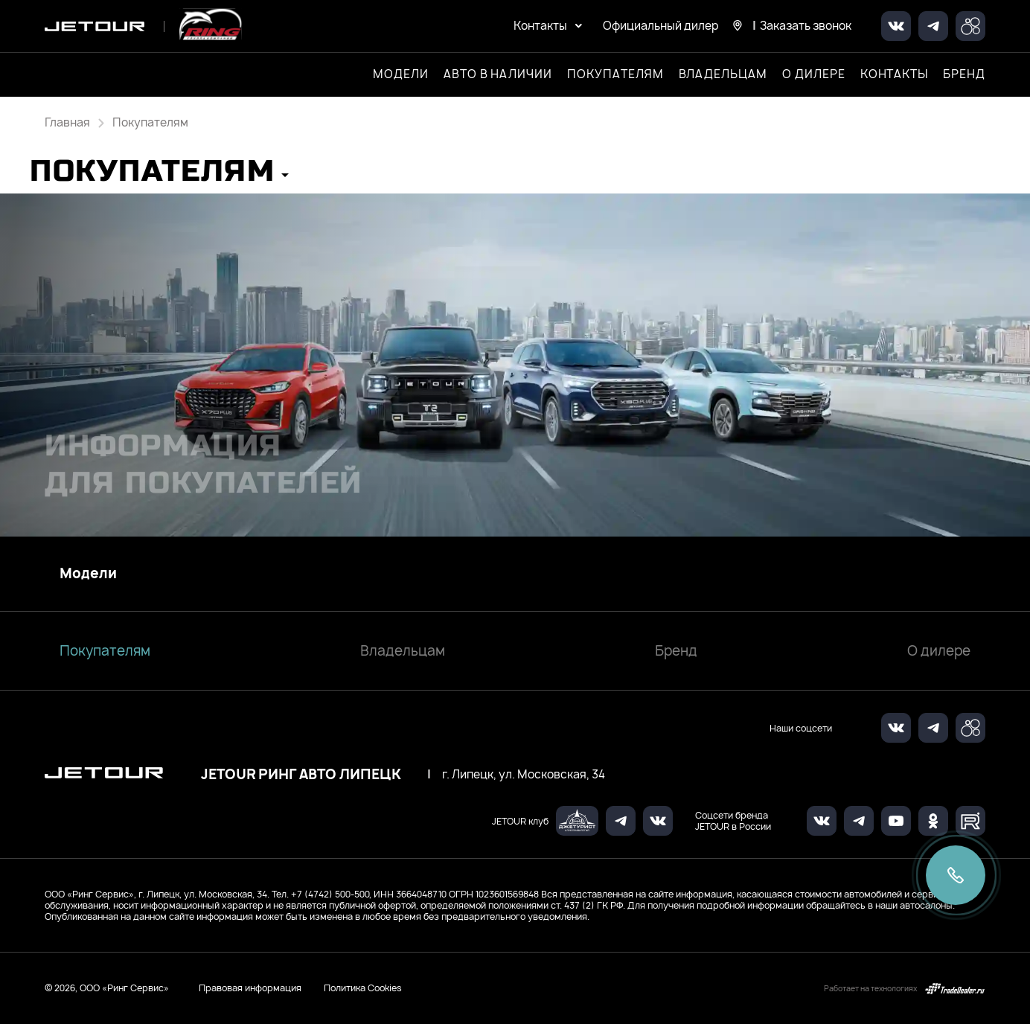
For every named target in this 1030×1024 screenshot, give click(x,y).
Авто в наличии (498, 74)
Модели (88, 573)
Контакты (894, 74)
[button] (159, 176)
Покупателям (105, 650)
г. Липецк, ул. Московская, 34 (523, 774)
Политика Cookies (363, 988)
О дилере (813, 74)
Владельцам (402, 650)
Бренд (676, 650)
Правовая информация (250, 987)
